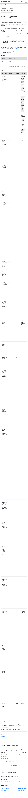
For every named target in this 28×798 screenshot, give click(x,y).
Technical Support (5, 788)
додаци (18, 729)
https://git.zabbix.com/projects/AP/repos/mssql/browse (14, 33)
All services (3, 790)
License (25, 796)
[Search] (22, 2)
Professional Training (22, 788)
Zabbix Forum (20, 790)
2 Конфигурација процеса (7, 10)
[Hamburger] (26, 2)
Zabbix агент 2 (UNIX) (12, 725)
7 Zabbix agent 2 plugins (6, 12)
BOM (15, 48)
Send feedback (14, 765)
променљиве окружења (18, 45)
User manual (4, 8)
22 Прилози (11, 8)
